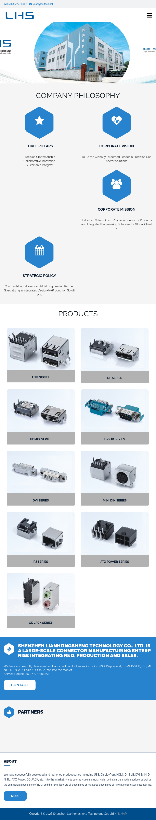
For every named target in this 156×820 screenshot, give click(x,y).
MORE (15, 796)
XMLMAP (121, 814)
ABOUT (10, 761)
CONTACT (19, 685)
